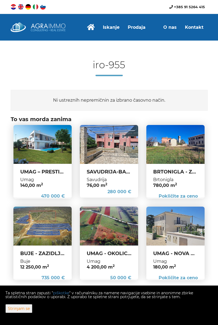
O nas (170, 27)
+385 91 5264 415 (187, 7)
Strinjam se (19, 308)
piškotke (61, 292)
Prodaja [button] (137, 27)
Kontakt (194, 27)
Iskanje (111, 27)
